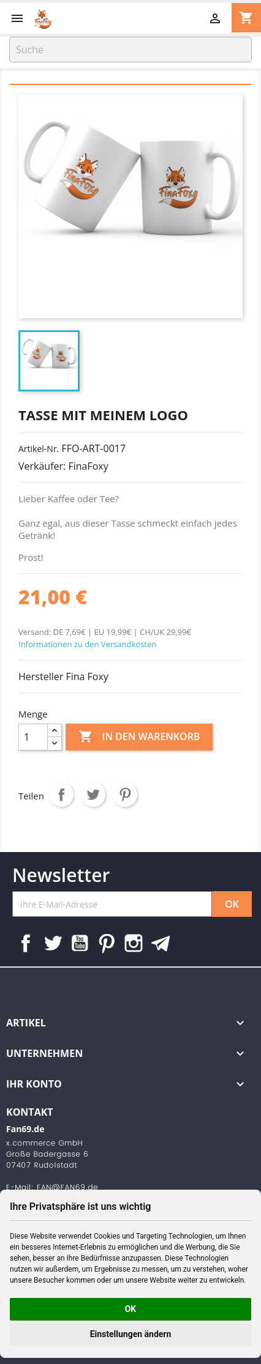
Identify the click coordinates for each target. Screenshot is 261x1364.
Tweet (93, 794)
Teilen (61, 794)
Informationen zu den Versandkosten (87, 644)
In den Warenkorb (139, 737)
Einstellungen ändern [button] (131, 1334)
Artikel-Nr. (38, 448)
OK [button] (131, 1309)
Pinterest (125, 794)
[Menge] (33, 737)
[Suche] (130, 49)
